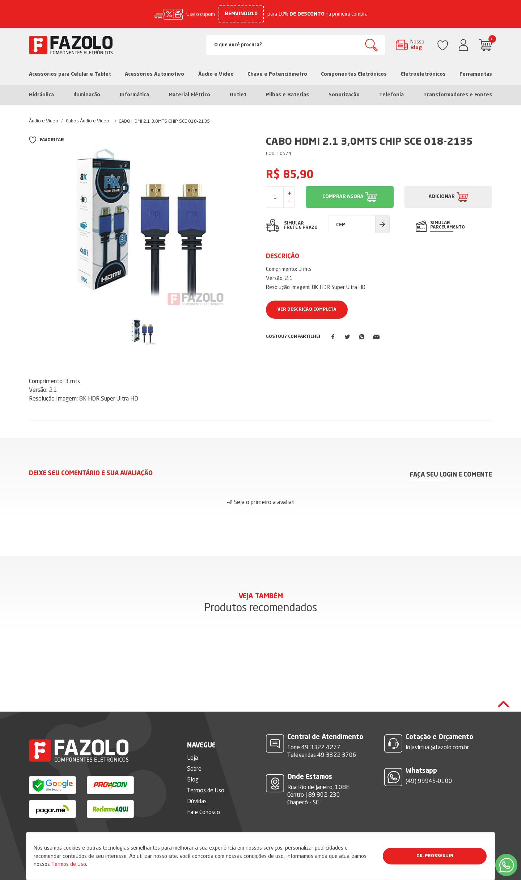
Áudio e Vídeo (216, 74)
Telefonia (391, 94)
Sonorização (344, 94)
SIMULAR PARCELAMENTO (447, 225)
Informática (134, 94)
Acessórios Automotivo (154, 74)
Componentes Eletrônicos (354, 74)
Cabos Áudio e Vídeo (87, 120)
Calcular (382, 224)
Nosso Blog (417, 44)
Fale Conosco (203, 812)
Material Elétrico (189, 94)
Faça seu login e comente (451, 475)
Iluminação (86, 94)
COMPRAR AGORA (343, 196)
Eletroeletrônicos (423, 74)
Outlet (238, 94)
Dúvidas (197, 801)
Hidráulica (41, 94)
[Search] (295, 45)
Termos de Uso (68, 863)
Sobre (194, 768)
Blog (193, 779)
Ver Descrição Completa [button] (307, 309)
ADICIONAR (442, 196)
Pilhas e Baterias (287, 94)
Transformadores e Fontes (457, 94)
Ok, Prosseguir (434, 856)
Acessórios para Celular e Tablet (70, 74)
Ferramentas (475, 74)
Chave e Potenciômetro (277, 74)
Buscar (371, 45)
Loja (192, 757)
